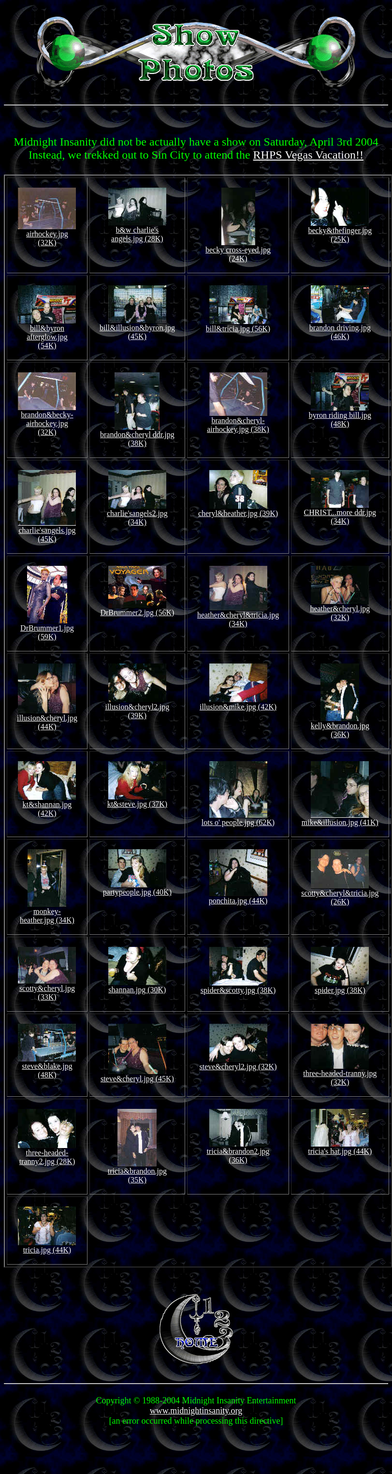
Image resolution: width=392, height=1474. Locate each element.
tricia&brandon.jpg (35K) (137, 1172)
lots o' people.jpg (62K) (238, 818)
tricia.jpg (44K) (47, 1246)
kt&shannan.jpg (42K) (47, 805)
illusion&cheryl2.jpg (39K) (137, 708)
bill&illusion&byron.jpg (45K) (137, 328)
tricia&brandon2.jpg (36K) (237, 1152)
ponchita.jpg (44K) (238, 897)
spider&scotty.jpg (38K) (238, 986)
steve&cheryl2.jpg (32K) (238, 1063)
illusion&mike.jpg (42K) (238, 703)
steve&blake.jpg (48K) (47, 1067)
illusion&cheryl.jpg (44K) (47, 719)
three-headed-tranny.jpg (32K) (340, 1074)
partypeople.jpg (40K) (137, 888)
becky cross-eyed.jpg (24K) (238, 251)
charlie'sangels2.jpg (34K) (137, 514)
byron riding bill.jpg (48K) (340, 416)
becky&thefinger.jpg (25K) (340, 231)
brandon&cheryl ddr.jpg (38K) (137, 435)
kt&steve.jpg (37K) (137, 800)
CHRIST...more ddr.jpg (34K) (340, 513)
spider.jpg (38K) (340, 986)
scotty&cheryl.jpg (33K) (47, 989)
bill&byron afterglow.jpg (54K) (47, 333)
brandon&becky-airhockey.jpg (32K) (47, 420)
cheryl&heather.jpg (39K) (238, 509)
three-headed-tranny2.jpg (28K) (47, 1153)
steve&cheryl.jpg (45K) (137, 1075)
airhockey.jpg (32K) (47, 235)
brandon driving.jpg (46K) (340, 328)
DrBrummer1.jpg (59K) (47, 629)
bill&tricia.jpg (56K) (238, 325)
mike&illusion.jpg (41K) (340, 818)
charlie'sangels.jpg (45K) (47, 531)
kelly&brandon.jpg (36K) (340, 726)
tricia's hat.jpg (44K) (340, 1147)
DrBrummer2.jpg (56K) (137, 609)
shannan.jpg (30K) (137, 986)
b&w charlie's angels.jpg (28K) (137, 231)
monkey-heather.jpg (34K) (47, 912)
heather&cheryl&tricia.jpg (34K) (238, 616)
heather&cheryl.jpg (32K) (340, 609)
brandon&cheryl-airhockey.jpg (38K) (238, 421)
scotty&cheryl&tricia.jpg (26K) (339, 894)
